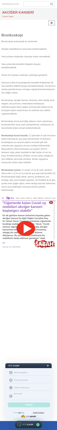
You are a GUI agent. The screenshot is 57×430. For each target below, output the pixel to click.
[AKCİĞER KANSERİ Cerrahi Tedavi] (18, 14)
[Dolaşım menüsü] (51, 22)
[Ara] (36, 4)
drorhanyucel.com (10, 4)
